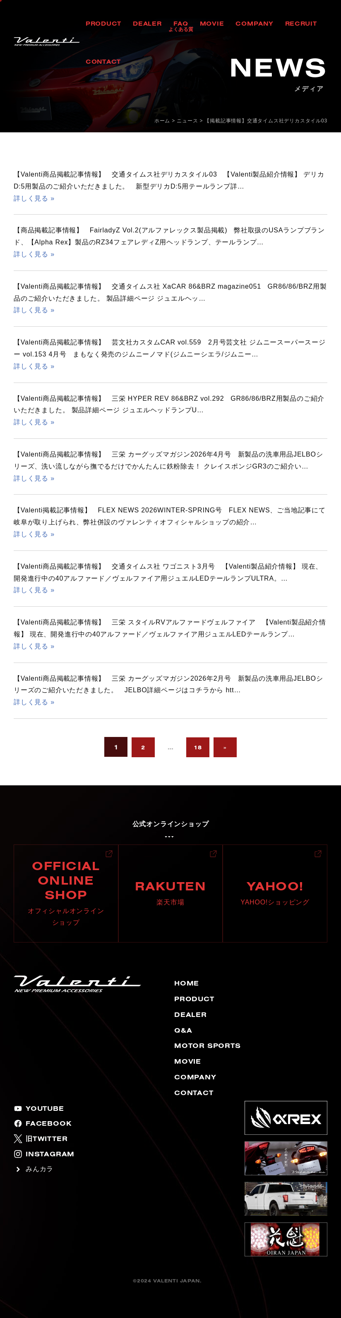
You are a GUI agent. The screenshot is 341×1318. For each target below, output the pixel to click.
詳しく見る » (34, 198)
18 (198, 747)
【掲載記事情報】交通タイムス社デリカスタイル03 (265, 121)
